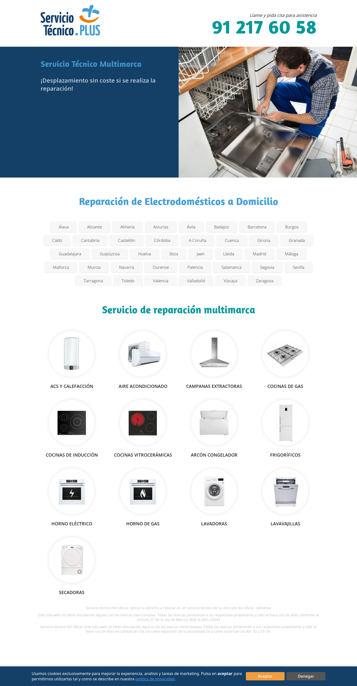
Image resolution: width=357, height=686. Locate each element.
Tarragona (93, 280)
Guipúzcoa (110, 254)
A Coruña (197, 240)
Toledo (128, 280)
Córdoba (162, 240)
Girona (263, 240)
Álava (64, 227)
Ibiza (174, 254)
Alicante (94, 227)
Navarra (126, 267)
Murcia (94, 267)
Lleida (228, 254)
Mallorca (61, 267)
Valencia (160, 280)
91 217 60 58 (264, 28)
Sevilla (298, 267)
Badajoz (221, 227)
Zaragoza (264, 280)
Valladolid (196, 280)
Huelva (144, 254)
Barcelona (257, 227)
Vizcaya (230, 280)
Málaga (291, 254)
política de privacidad (154, 679)
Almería (127, 227)
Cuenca (232, 240)
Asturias (160, 227)
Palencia (195, 267)
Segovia (267, 267)
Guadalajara (70, 254)
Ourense (161, 267)
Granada (297, 240)
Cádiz (57, 240)
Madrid (259, 254)
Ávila (191, 227)
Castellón (126, 240)
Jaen (201, 254)
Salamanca (231, 267)
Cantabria (90, 240)
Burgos (292, 227)
